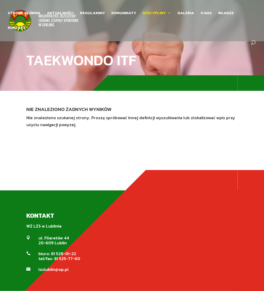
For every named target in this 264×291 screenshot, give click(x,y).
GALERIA (185, 13)
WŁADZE (226, 13)
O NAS (206, 13)
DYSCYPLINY (154, 13)
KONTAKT (17, 28)
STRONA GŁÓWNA (24, 13)
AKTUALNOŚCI (60, 13)
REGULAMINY (92, 13)
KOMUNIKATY (123, 13)
